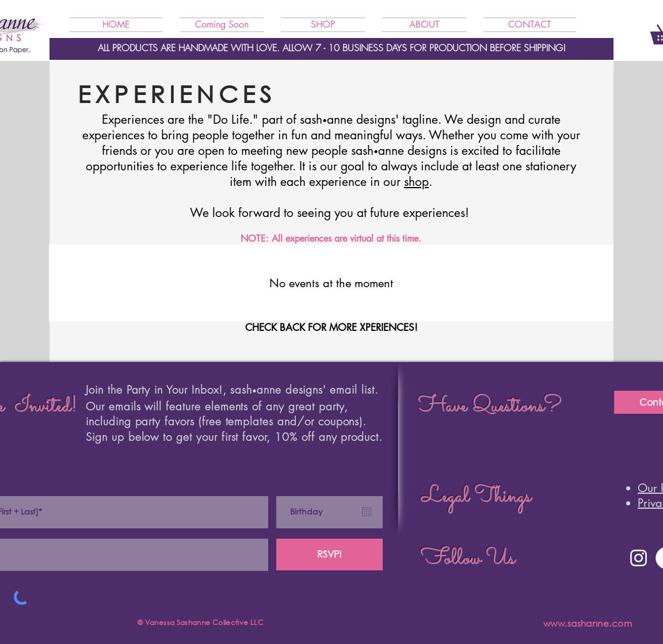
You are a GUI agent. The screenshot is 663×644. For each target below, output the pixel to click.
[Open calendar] (366, 511)
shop (416, 181)
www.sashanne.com (587, 623)
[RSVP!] (329, 554)
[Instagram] (638, 558)
